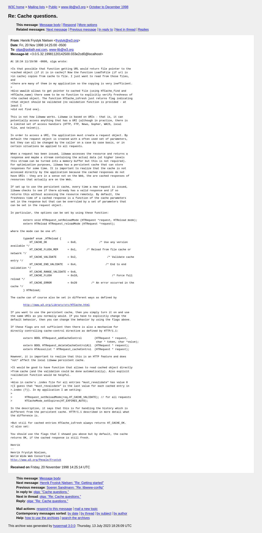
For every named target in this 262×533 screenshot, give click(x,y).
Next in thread (125, 29)
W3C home (16, 7)
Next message (56, 29)
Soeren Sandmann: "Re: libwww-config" (75, 487)
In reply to (106, 29)
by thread (87, 513)
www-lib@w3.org (73, 7)
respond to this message (54, 508)
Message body (50, 25)
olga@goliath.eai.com (31, 49)
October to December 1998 (108, 7)
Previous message (83, 29)
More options (88, 25)
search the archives (76, 518)
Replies (143, 29)
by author (120, 513)
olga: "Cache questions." (51, 492)
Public (53, 7)
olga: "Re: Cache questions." (60, 496)
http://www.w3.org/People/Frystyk (36, 460)
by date (73, 513)
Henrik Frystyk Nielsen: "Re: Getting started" (72, 483)
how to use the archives (42, 518)
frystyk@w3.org (67, 40)
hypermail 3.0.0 (64, 526)
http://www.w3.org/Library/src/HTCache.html (56, 305)
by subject (104, 513)
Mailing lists (36, 7)
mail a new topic (86, 508)
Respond (69, 25)
